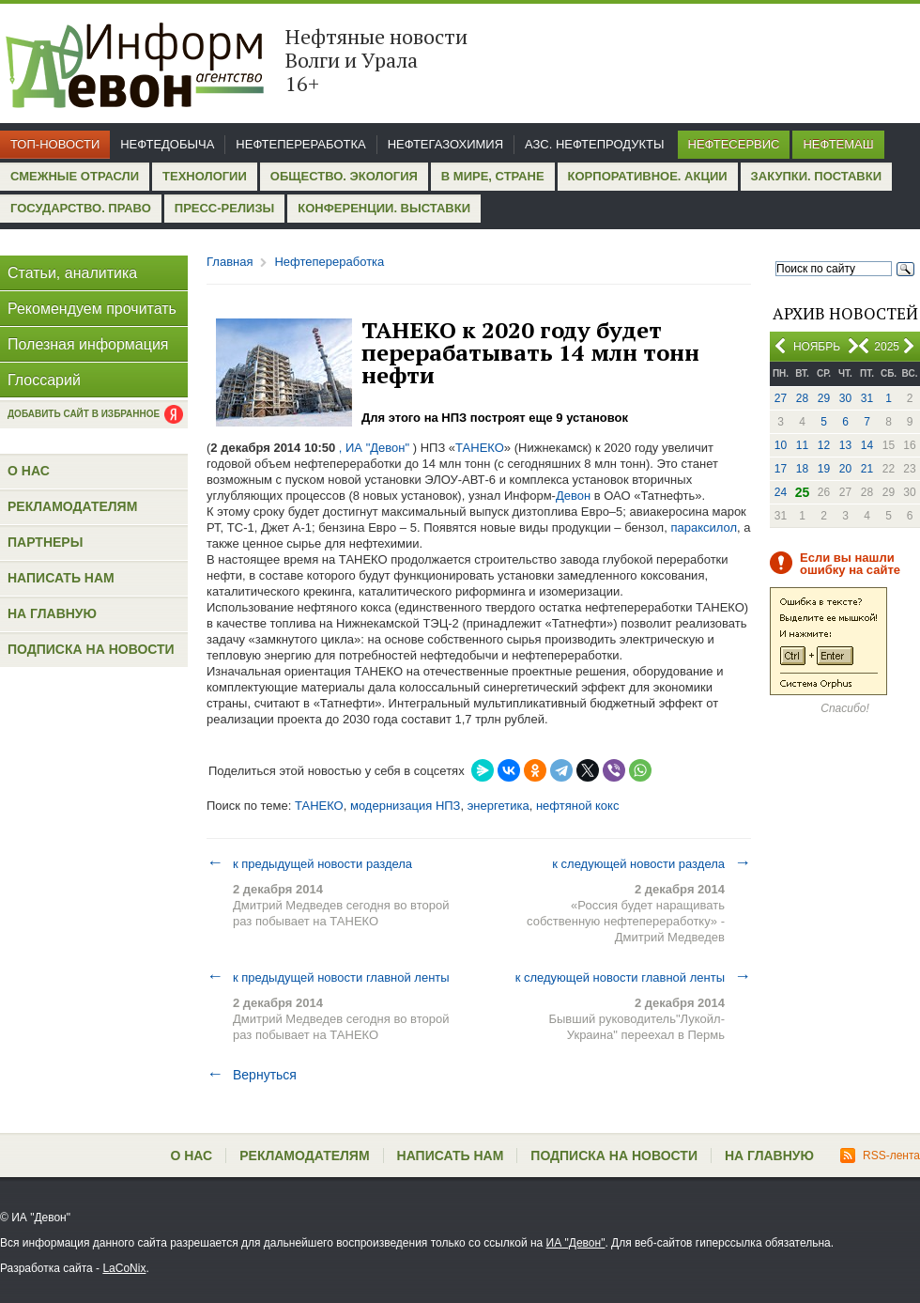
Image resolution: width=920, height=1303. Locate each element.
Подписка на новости (91, 649)
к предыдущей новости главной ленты (328, 977)
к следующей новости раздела (651, 863)
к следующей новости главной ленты (633, 977)
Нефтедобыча (167, 144)
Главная (230, 262)
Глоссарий (44, 380)
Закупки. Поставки (816, 176)
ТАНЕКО (479, 448)
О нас (29, 470)
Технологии (204, 176)
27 (780, 398)
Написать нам (61, 577)
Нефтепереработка (300, 144)
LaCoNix (124, 1268)
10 (780, 445)
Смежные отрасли (74, 176)
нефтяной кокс (578, 806)
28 (802, 398)
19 (824, 468)
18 (802, 468)
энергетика (498, 806)
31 (867, 398)
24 (780, 492)
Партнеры (45, 542)
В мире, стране (492, 176)
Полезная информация (88, 344)
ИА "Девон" (576, 1242)
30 (845, 398)
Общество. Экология (344, 176)
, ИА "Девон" (374, 448)
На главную (52, 613)
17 (780, 468)
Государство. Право (80, 208)
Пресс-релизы (224, 208)
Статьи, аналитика (72, 273)
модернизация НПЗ (405, 806)
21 (867, 468)
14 (867, 445)
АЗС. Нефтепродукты (594, 144)
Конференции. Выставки (384, 208)
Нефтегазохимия (445, 144)
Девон (573, 496)
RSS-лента (880, 1155)
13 (845, 445)
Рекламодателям (72, 506)
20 (845, 468)
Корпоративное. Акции (648, 176)
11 (802, 445)
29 (824, 398)
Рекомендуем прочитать (92, 309)
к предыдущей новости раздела (309, 863)
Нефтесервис (734, 144)
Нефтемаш (838, 144)
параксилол (703, 527)
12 (824, 445)
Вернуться (252, 1074)
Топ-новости (55, 144)
